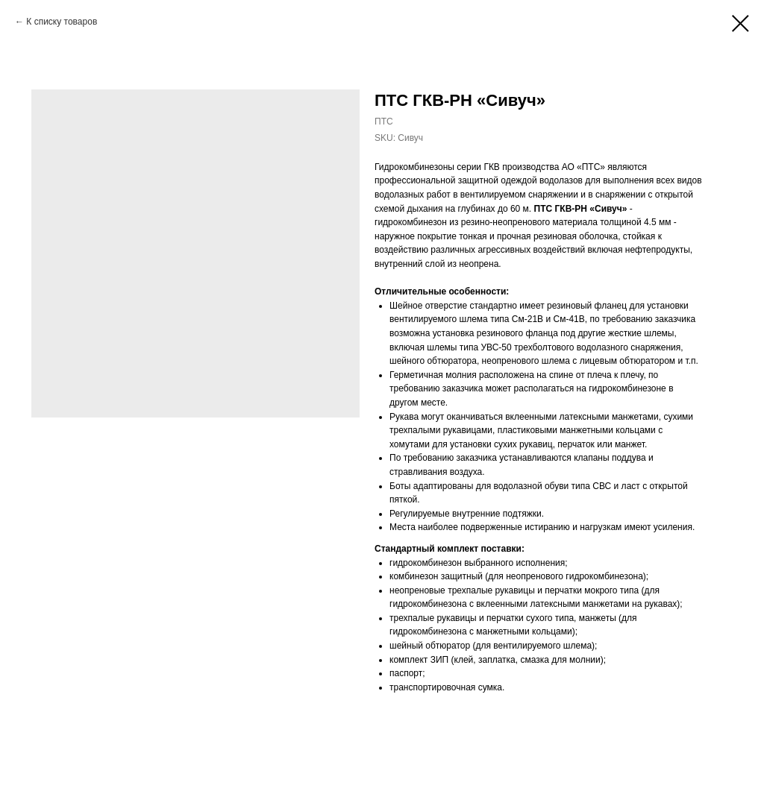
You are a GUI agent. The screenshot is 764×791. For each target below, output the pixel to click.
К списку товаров (61, 21)
